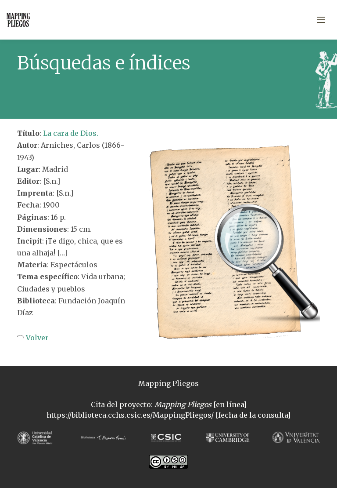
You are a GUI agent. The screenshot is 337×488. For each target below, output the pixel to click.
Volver (36, 337)
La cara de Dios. (70, 133)
